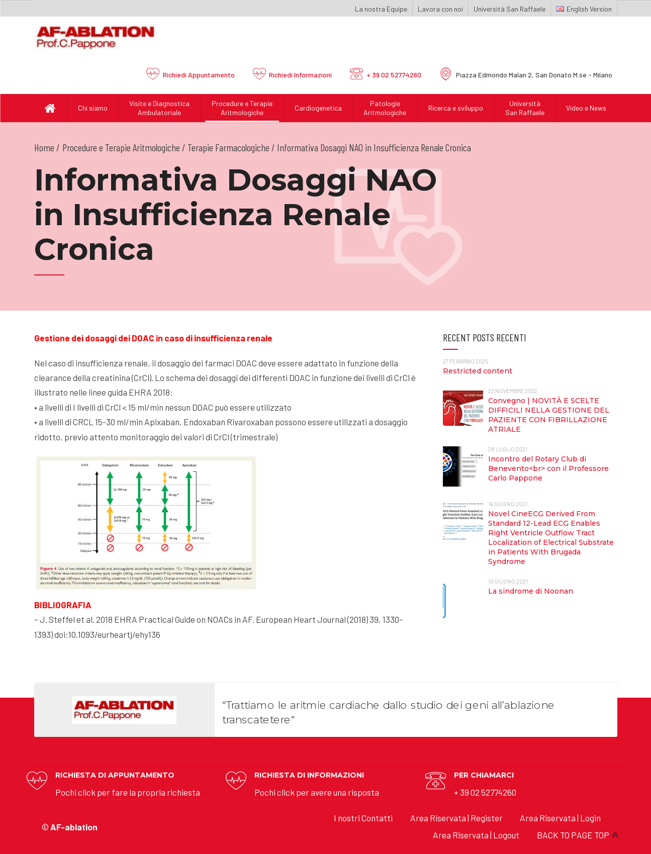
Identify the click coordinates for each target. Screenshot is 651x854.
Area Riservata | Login (560, 818)
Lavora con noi (440, 9)
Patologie (385, 108)
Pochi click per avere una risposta (316, 792)
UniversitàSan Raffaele (524, 108)
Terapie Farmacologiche (228, 147)
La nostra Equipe (381, 9)
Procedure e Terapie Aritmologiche (121, 147)
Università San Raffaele (509, 9)
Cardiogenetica (318, 108)
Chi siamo (93, 108)
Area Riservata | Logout (476, 835)
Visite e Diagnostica (160, 108)
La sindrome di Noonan (530, 591)
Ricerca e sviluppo (455, 108)
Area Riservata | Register (456, 818)
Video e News (586, 108)
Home (44, 147)
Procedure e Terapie (242, 108)
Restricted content (477, 370)
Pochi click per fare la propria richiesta (127, 792)
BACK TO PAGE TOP (573, 835)
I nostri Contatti (363, 818)
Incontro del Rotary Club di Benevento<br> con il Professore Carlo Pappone (548, 468)
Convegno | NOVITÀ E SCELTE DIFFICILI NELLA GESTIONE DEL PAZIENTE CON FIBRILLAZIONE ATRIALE (548, 415)
